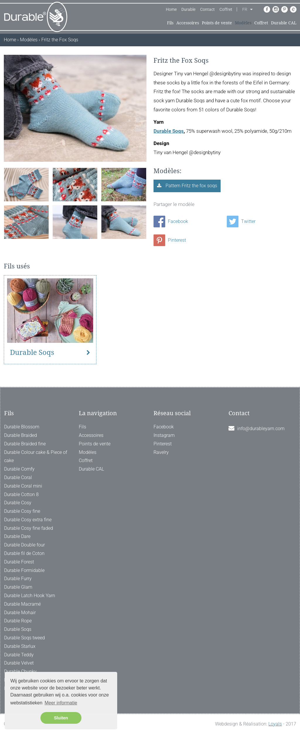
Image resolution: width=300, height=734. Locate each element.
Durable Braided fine (25, 444)
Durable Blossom (21, 427)
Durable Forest (19, 562)
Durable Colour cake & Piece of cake (35, 456)
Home (171, 9)
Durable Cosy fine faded (28, 528)
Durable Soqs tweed (24, 638)
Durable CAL (283, 23)
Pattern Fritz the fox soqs (190, 185)
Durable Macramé (22, 604)
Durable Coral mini (23, 486)
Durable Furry (18, 578)
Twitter (241, 221)
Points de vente (217, 23)
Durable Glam (18, 587)
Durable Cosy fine (22, 511)
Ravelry (161, 452)
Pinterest (170, 240)
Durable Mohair (20, 612)
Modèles (243, 23)
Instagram (164, 435)
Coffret (225, 9)
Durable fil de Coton (24, 553)
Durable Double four (24, 545)
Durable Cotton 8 (21, 494)
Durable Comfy (19, 469)
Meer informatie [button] (61, 702)
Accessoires (187, 23)
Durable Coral (18, 477)
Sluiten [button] (61, 718)
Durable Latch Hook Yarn (29, 595)
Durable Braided (20, 435)
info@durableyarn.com (260, 428)
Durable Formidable (24, 570)
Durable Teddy (19, 655)
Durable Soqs (169, 131)
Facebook (171, 221)
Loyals (275, 724)
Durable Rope (18, 621)
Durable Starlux (19, 646)
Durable (188, 9)
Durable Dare (17, 536)
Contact (207, 9)
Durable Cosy (17, 502)
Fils (170, 23)
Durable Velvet (19, 663)
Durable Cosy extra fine (28, 519)
